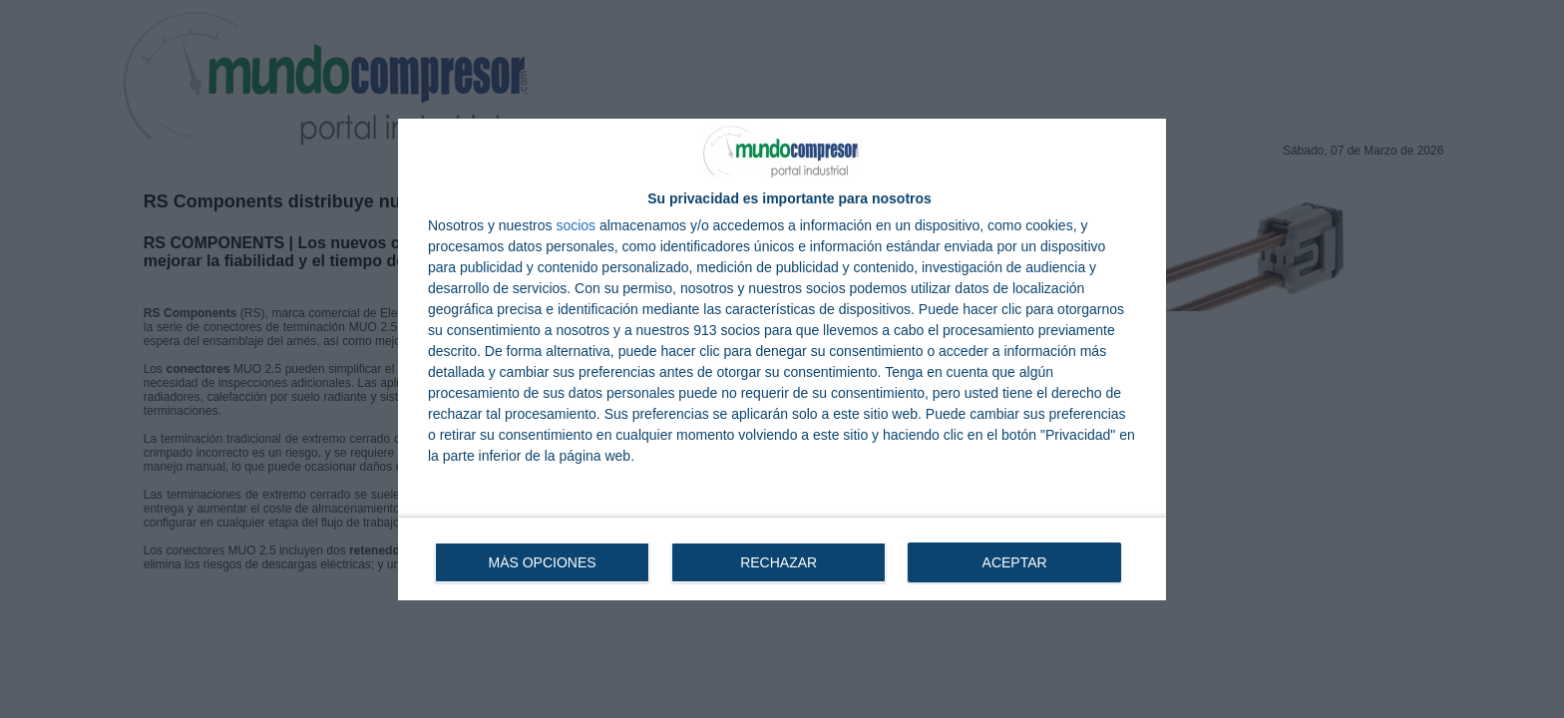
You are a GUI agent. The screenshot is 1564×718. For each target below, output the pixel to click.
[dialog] (782, 359)
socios (575, 225)
